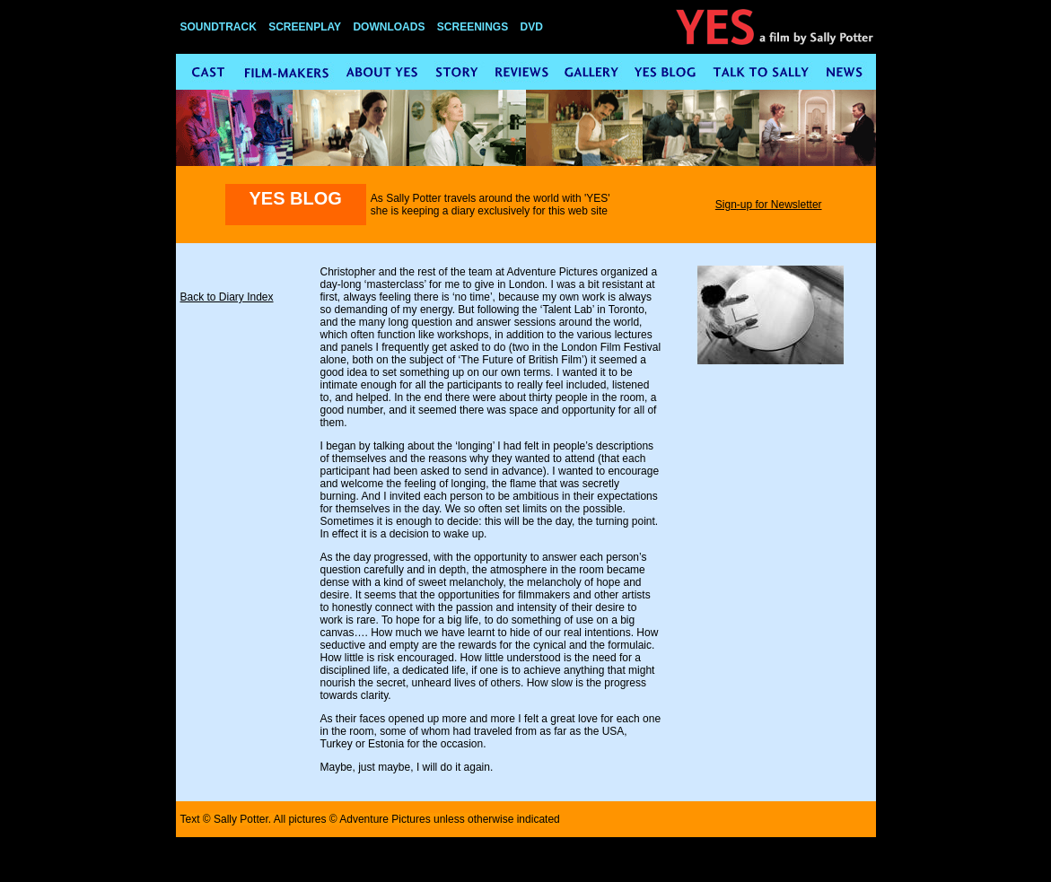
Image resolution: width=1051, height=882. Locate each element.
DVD (532, 27)
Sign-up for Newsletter (768, 204)
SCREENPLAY (304, 27)
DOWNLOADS (389, 27)
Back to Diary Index (227, 297)
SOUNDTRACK (218, 27)
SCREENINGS (472, 27)
